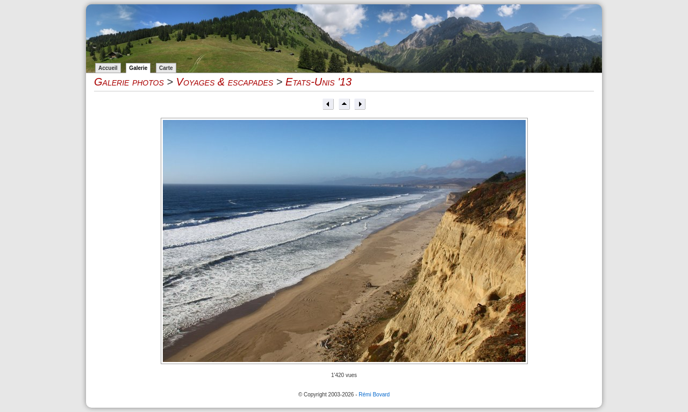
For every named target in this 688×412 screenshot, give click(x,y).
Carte (166, 68)
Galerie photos (129, 82)
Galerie (138, 68)
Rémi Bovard (374, 394)
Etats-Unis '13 (318, 82)
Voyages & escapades (225, 82)
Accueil (108, 68)
